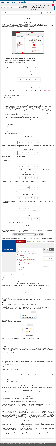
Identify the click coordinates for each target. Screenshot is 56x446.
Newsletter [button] (8, 443)
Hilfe (35, 443)
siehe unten (30, 275)
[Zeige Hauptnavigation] (53, 2)
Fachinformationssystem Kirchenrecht (13, 2)
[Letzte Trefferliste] (22, 7)
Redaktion (23, 436)
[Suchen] (25, 7)
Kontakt (2, 443)
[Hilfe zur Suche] (20, 7)
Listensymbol (47, 90)
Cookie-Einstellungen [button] (41, 443)
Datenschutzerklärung (21, 443)
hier (31, 84)
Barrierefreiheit (30, 443)
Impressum (13, 443)
